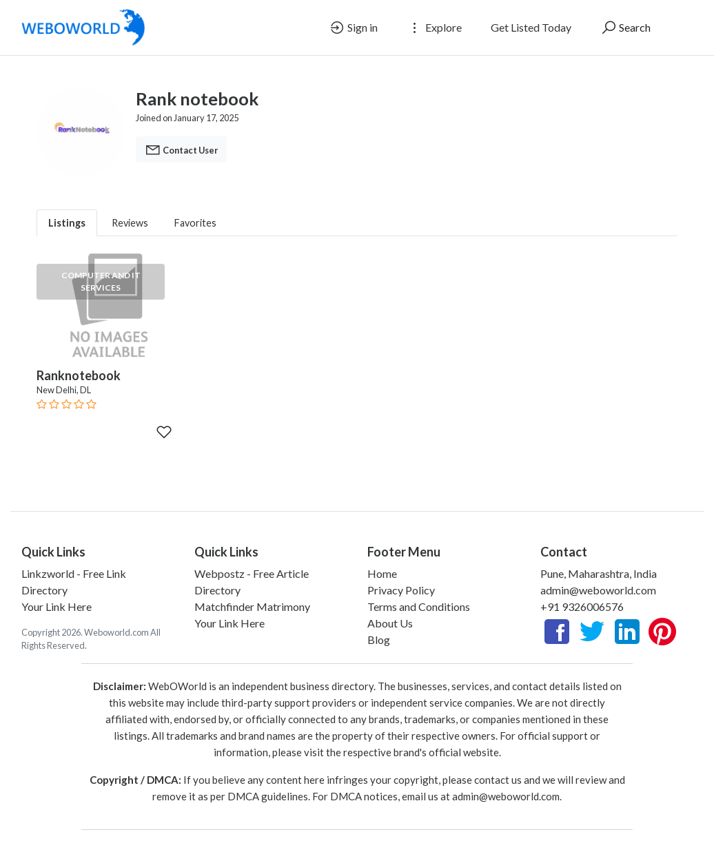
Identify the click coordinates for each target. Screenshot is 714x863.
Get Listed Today (531, 27)
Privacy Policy (401, 589)
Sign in (353, 27)
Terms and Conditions (418, 606)
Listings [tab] (66, 223)
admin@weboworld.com (598, 589)
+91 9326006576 (582, 606)
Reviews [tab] (130, 223)
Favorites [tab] (195, 223)
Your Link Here (56, 606)
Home (382, 573)
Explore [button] (434, 27)
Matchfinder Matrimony (252, 606)
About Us (390, 623)
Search (625, 27)
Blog (378, 639)
